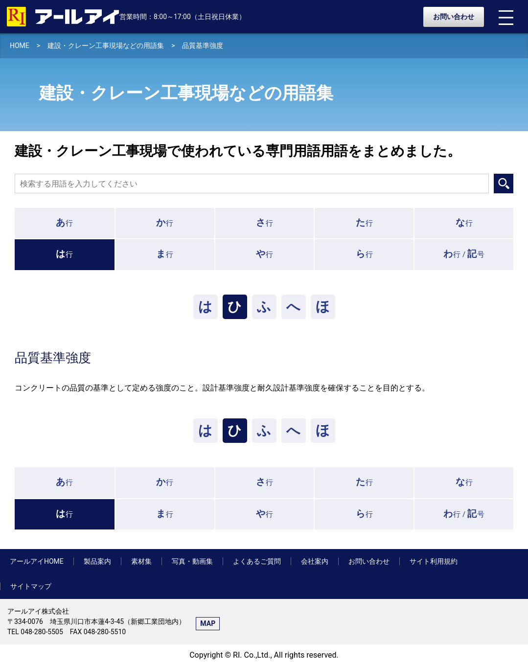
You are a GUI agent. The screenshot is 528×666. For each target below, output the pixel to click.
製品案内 (97, 561)
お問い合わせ (453, 17)
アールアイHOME (37, 561)
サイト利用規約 (434, 561)
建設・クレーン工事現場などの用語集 (105, 45)
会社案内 (314, 561)
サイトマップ (30, 586)
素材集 (141, 561)
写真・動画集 (192, 561)
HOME (19, 45)
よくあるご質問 (257, 561)
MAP (207, 623)
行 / (463, 253)
